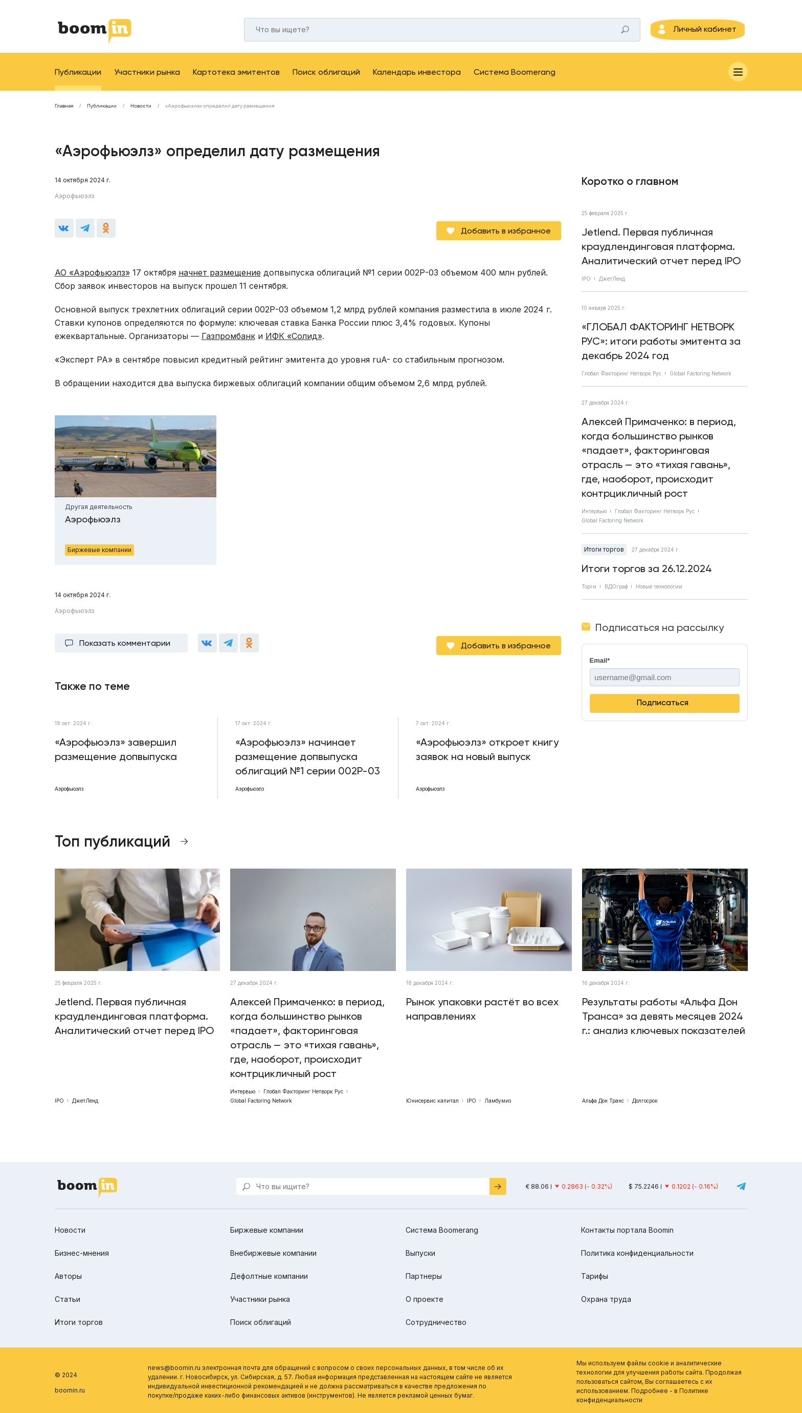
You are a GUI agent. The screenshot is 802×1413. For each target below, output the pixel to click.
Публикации (78, 79)
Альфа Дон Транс (603, 1097)
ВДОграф (616, 593)
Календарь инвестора (417, 79)
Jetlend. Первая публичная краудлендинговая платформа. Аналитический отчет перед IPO (661, 253)
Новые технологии (659, 593)
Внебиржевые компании (273, 1250)
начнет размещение (220, 274)
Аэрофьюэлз (74, 203)
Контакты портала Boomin (627, 1226)
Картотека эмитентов (236, 79)
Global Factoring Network (700, 380)
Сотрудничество (436, 1319)
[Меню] (738, 79)
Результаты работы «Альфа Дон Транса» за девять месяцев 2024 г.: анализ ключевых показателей (663, 1013)
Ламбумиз (497, 1097)
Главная (64, 113)
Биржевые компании (266, 1226)
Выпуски (420, 1250)
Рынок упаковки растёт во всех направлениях (482, 1006)
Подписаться (662, 709)
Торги (589, 593)
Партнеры (424, 1273)
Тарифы (594, 1273)
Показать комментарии (124, 642)
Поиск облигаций (326, 79)
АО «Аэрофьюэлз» (92, 274)
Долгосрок (645, 1097)
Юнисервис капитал (432, 1097)
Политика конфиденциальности (637, 1250)
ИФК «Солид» (293, 338)
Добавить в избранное (506, 233)
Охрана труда (606, 1296)
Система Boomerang (514, 79)
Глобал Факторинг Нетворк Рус (621, 380)
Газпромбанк (228, 338)
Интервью (594, 518)
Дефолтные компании (269, 1273)
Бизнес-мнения (82, 1250)
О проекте (424, 1296)
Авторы (68, 1273)
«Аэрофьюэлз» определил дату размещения (219, 113)
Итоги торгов (604, 556)
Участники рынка (147, 79)
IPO (586, 285)
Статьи (67, 1296)
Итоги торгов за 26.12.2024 (647, 576)
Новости (140, 113)
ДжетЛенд (612, 285)
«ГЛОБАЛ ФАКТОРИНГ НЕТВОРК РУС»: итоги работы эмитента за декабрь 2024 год (661, 348)
